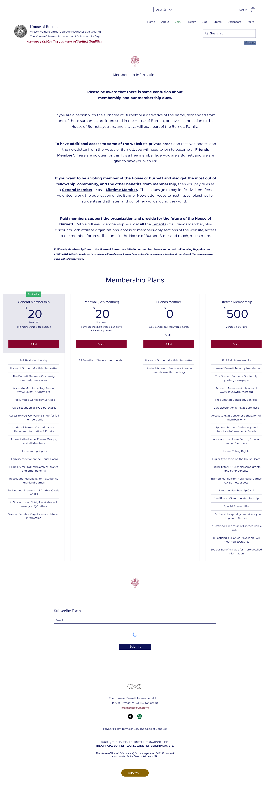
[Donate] (135, 773)
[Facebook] (130, 716)
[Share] (250, 43)
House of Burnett (44, 26)
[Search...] (229, 33)
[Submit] (135, 647)
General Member (77, 190)
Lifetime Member (121, 190)
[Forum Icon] (139, 716)
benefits (159, 224)
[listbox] (163, 9)
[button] (163, 9)
